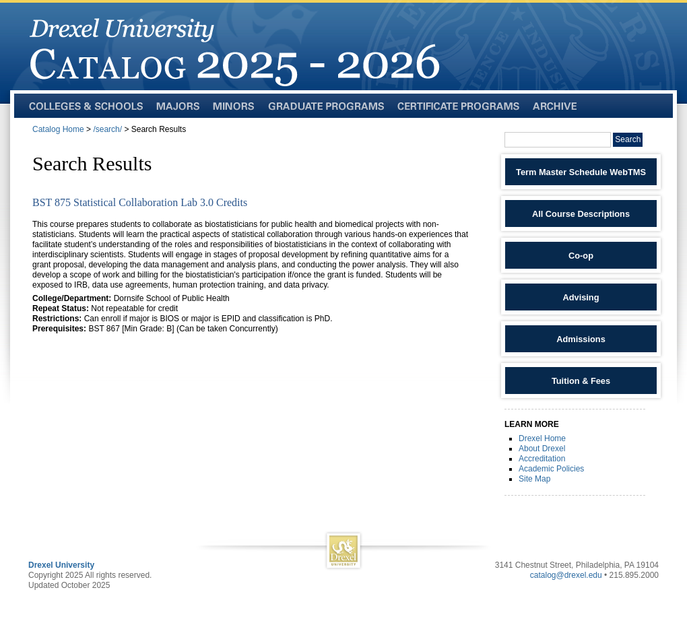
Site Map (534, 479)
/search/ (107, 129)
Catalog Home (58, 129)
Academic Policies (551, 468)
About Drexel (542, 448)
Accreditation (542, 458)
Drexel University (61, 565)
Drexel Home (542, 438)
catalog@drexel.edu (566, 575)
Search (628, 139)
